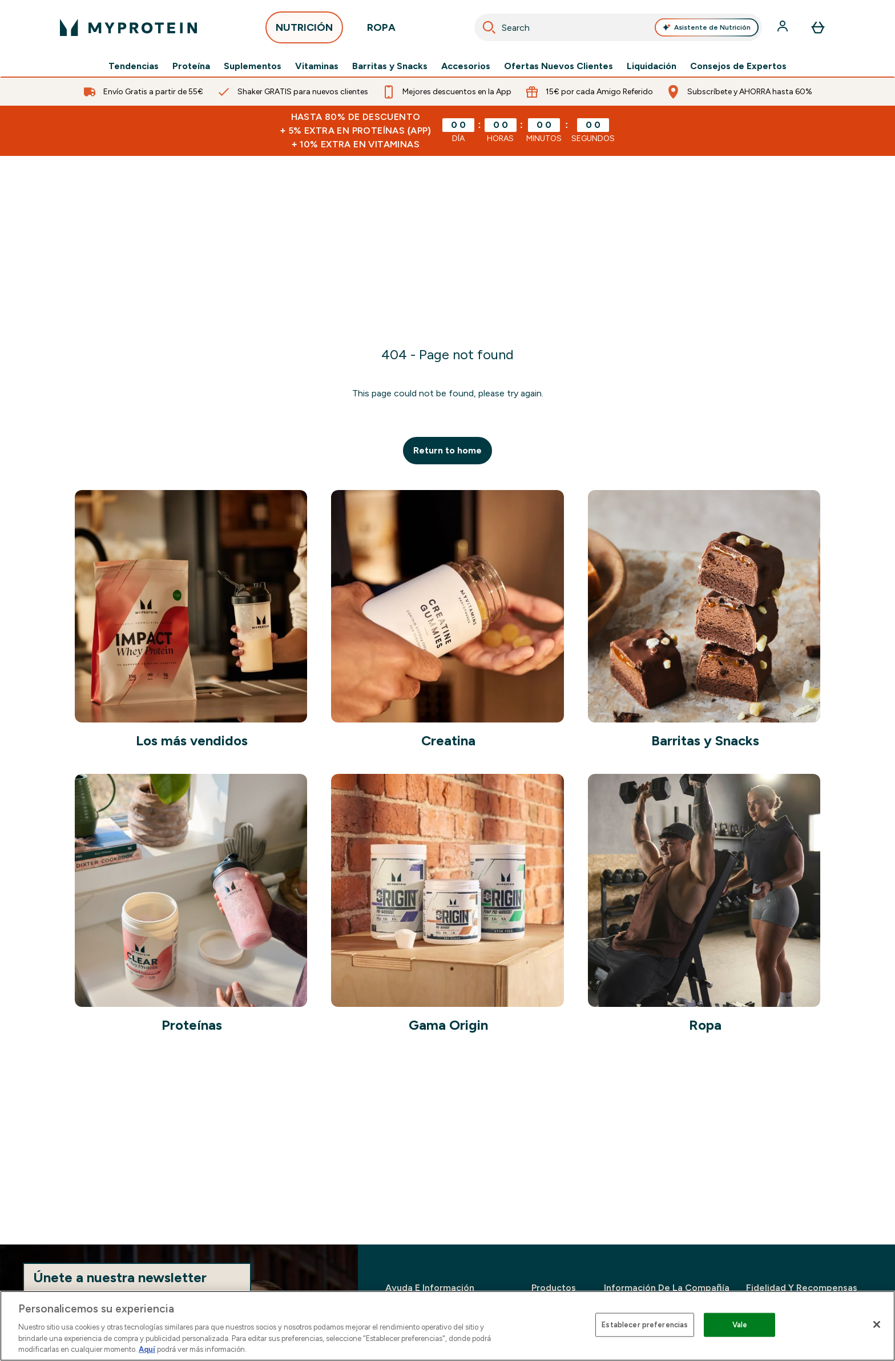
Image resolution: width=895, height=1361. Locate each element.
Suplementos (252, 66)
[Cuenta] (784, 27)
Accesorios (465, 66)
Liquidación (651, 66)
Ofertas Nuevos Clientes (558, 66)
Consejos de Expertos (738, 66)
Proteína (191, 66)
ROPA (381, 30)
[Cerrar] (876, 1324)
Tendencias (133, 66)
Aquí (147, 1349)
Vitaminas (316, 66)
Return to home (447, 450)
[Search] (489, 27)
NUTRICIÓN (304, 30)
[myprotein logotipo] (128, 27)
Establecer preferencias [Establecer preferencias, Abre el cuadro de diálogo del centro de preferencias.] (645, 1324)
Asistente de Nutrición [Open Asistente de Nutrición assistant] (707, 27)
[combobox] (618, 27)
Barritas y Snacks (390, 66)
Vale (740, 1324)
